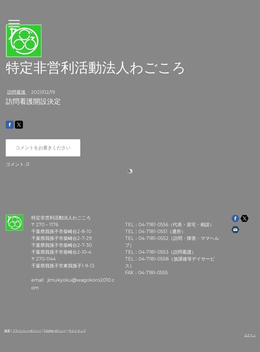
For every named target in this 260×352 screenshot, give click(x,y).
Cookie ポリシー (55, 331)
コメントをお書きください (43, 147)
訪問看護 (17, 92)
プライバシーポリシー (27, 331)
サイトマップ (77, 331)
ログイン (250, 335)
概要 (7, 331)
